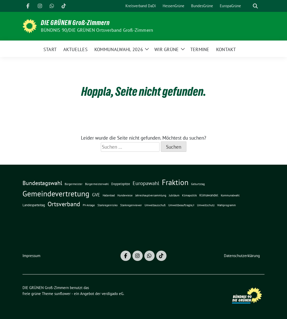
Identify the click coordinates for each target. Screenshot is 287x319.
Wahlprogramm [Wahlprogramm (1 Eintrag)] (226, 205)
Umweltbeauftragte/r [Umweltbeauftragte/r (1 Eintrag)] (181, 205)
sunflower (62, 293)
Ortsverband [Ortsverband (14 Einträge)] (64, 204)
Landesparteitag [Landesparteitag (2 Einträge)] (33, 205)
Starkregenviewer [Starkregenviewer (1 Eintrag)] (131, 205)
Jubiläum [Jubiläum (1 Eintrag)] (174, 195)
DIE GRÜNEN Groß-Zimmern (75, 23)
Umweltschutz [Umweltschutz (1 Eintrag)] (206, 205)
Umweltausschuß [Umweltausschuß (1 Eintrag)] (155, 205)
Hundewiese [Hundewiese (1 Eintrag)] (125, 195)
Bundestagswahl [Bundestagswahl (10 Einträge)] (42, 183)
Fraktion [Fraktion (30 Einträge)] (175, 182)
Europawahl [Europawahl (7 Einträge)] (146, 183)
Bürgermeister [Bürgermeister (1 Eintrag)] (73, 184)
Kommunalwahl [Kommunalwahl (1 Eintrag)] (230, 195)
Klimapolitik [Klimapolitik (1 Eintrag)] (189, 195)
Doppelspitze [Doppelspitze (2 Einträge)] (120, 183)
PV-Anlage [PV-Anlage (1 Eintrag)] (89, 205)
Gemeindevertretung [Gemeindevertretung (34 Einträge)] (55, 193)
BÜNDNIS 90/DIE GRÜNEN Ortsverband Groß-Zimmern (97, 30)
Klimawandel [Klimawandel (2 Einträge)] (208, 195)
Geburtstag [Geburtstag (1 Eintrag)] (198, 184)
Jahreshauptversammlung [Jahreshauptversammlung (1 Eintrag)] (150, 195)
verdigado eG (112, 293)
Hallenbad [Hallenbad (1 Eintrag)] (109, 195)
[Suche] (248, 6)
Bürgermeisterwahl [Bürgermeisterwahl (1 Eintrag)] (97, 184)
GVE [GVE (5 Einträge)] (96, 195)
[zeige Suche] (255, 6)
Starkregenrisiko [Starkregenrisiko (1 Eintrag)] (107, 205)
